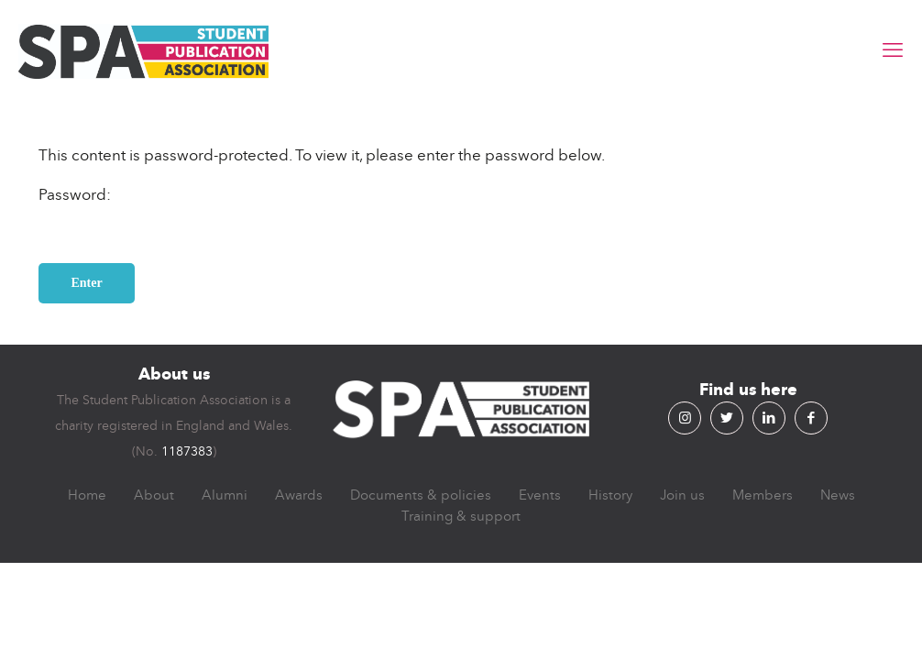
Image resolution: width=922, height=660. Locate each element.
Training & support (461, 516)
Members (762, 495)
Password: (143, 215)
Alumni (224, 495)
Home (87, 495)
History (610, 495)
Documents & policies (420, 495)
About (154, 495)
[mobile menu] (892, 50)
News (837, 495)
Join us (682, 495)
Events (540, 495)
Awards (299, 495)
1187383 (187, 451)
